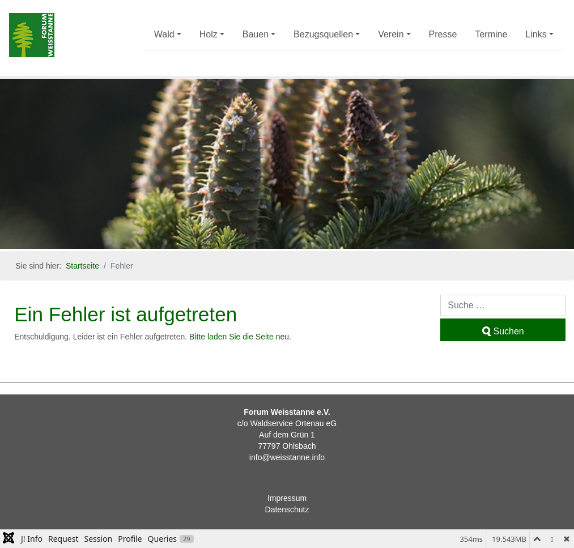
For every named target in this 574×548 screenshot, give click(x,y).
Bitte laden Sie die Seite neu (239, 336)
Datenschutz (287, 509)
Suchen (503, 331)
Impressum (287, 498)
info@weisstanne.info (287, 457)
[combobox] (503, 305)
